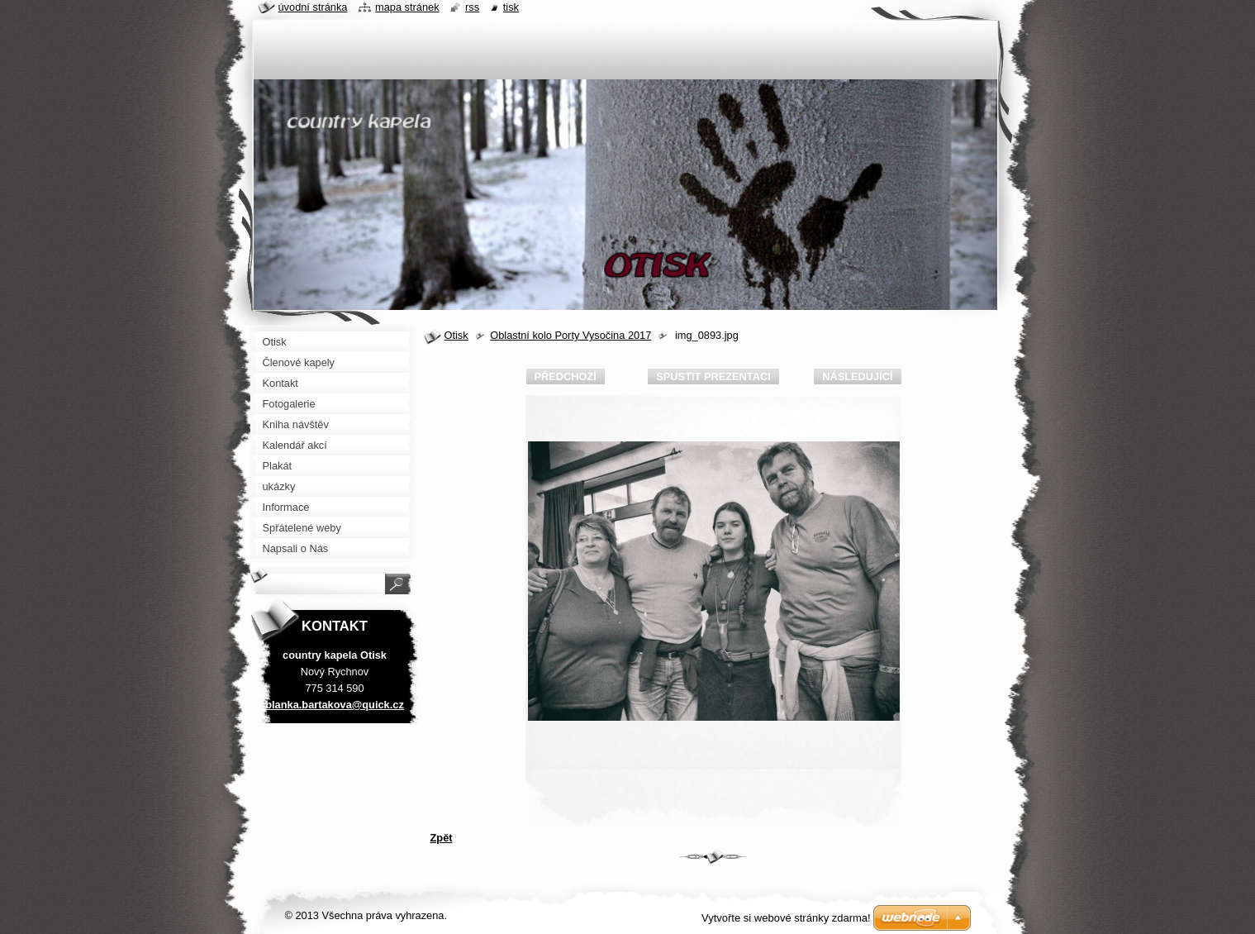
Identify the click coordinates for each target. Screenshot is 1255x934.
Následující (857, 376)
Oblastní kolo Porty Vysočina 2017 (570, 335)
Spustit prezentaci (713, 376)
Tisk (511, 7)
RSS (472, 7)
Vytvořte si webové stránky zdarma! (786, 918)
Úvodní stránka (313, 7)
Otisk (456, 335)
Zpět (441, 838)
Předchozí (566, 376)
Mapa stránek (407, 7)
